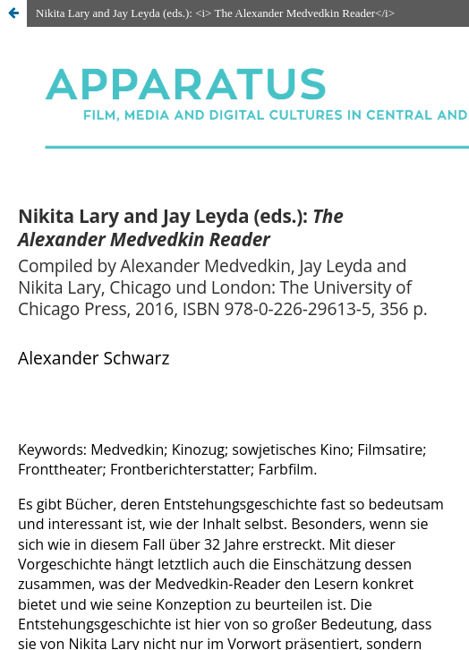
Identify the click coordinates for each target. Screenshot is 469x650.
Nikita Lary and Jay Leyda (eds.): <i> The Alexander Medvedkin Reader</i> (215, 13)
